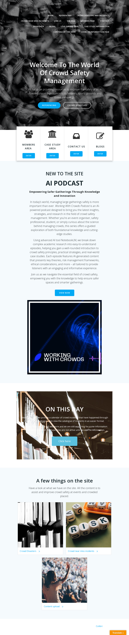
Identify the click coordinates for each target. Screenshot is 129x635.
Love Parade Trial (70, 25)
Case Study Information (97, 25)
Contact (105, 20)
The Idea (71, 20)
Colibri (99, 627)
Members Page (88, 20)
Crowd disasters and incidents (93, 14)
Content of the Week (65, 31)
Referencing (66, 14)
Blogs (53, 25)
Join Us (58, 20)
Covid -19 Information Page (96, 31)
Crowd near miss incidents (36, 20)
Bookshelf (39, 25)
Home (51, 14)
